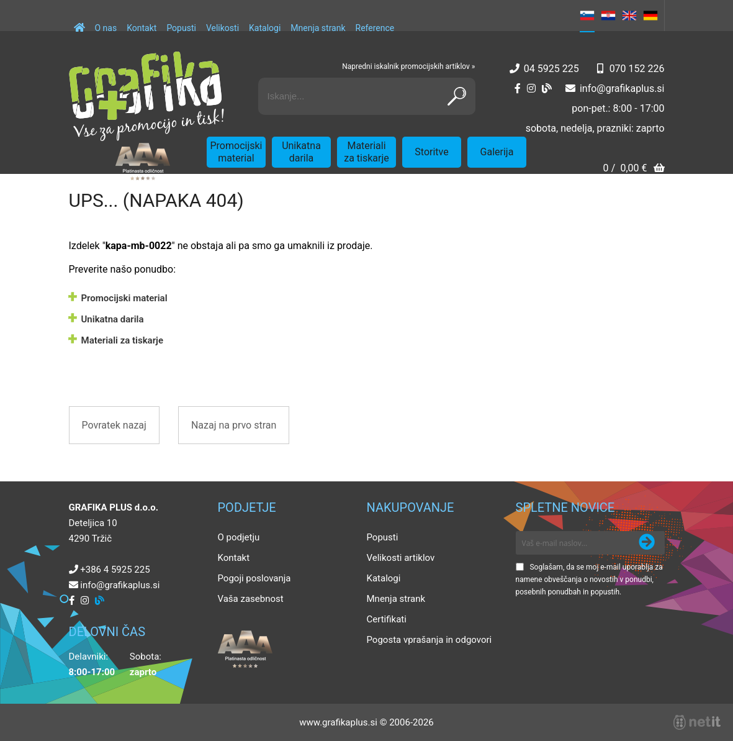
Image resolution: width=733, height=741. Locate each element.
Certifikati (387, 619)
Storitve (431, 152)
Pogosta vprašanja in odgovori (429, 639)
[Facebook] (518, 88)
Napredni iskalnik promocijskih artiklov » (408, 66)
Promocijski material (236, 152)
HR (608, 15)
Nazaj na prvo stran (233, 425)
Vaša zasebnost (251, 598)
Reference (375, 28)
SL (587, 15)
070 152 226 (637, 69)
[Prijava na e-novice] (647, 543)
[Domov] (79, 21)
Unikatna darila (301, 152)
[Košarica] (633, 169)
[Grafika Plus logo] (146, 96)
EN (629, 15)
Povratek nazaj (114, 425)
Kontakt (141, 28)
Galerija (497, 152)
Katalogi (265, 28)
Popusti (181, 28)
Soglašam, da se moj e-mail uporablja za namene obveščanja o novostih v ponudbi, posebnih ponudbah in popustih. (589, 579)
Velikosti (222, 28)
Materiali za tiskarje (366, 152)
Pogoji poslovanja (254, 578)
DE (650, 15)
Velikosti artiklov (401, 557)
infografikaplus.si (622, 88)
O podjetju (239, 537)
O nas (106, 28)
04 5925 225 (551, 69)
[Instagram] (531, 88)
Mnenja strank (317, 28)
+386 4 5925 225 (115, 569)
